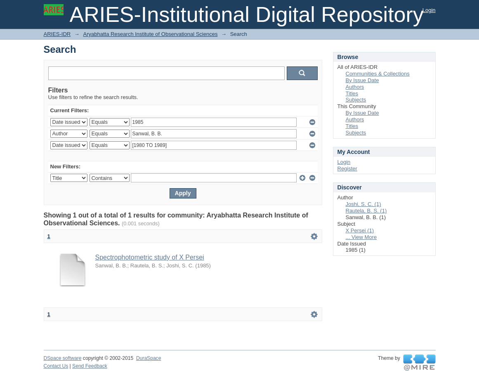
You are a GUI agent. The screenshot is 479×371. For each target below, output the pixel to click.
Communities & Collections (378, 74)
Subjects (356, 100)
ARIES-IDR (57, 34)
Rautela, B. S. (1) (366, 211)
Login (429, 10)
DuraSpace (148, 358)
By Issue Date (362, 80)
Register (347, 168)
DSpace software (63, 358)
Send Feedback (89, 366)
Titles (352, 93)
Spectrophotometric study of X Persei (149, 257)
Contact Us (56, 366)
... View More (361, 237)
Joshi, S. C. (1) (363, 204)
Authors (355, 87)
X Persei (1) (360, 230)
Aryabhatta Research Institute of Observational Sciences (150, 34)
